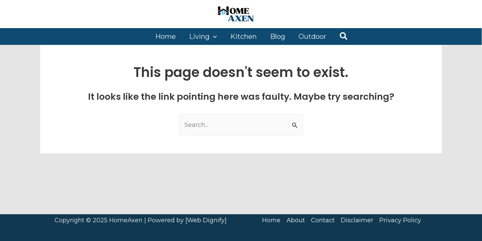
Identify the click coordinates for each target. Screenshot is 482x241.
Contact (323, 220)
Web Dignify (206, 220)
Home (271, 220)
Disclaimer (357, 220)
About (296, 220)
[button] (344, 36)
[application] (213, 36)
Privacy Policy (400, 220)
